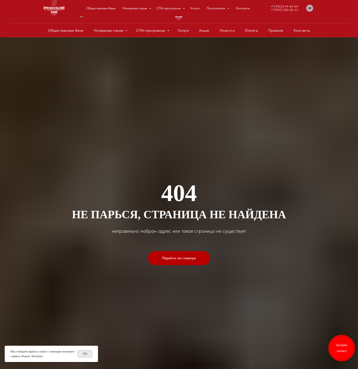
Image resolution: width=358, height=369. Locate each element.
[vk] (81, 17)
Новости (227, 30)
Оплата (251, 30)
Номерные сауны (109, 30)
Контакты (302, 30)
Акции (204, 30)
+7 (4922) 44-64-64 (275, 10)
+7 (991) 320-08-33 (275, 13)
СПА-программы (151, 30)
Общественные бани (66, 30)
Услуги (183, 30)
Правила (275, 30)
